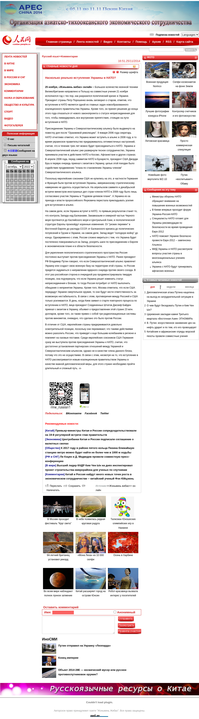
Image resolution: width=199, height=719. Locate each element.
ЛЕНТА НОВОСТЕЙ (15, 56)
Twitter (104, 413)
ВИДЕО (8, 118)
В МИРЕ (9, 70)
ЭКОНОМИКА (12, 84)
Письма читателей (19, 145)
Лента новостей (87, 41)
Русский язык (50, 56)
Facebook (91, 413)
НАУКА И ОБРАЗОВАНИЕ (19, 98)
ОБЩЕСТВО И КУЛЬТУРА (19, 104)
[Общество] (52, 448)
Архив (156, 41)
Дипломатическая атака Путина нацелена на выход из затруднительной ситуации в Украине (170, 297)
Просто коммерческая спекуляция (184, 145)
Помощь (141, 41)
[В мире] (50, 465)
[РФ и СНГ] (52, 456)
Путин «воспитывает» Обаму (184, 179)
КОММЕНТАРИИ (13, 91)
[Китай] (50, 430)
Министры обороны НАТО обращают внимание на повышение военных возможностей (172, 201)
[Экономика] (53, 439)
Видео (107, 41)
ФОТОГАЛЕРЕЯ (13, 125)
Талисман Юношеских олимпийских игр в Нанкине (123, 523)
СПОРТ (8, 111)
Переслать (53, 486)
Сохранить (72, 486)
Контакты (124, 41)
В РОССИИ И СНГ (14, 77)
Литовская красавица (157, 141)
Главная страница (59, 41)
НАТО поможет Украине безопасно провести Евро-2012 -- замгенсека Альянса (171, 240)
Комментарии (69, 56)
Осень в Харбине (123, 555)
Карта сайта (184, 41)
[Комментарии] (55, 474)
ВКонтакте (74, 413)
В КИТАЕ (9, 63)
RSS (169, 41)
